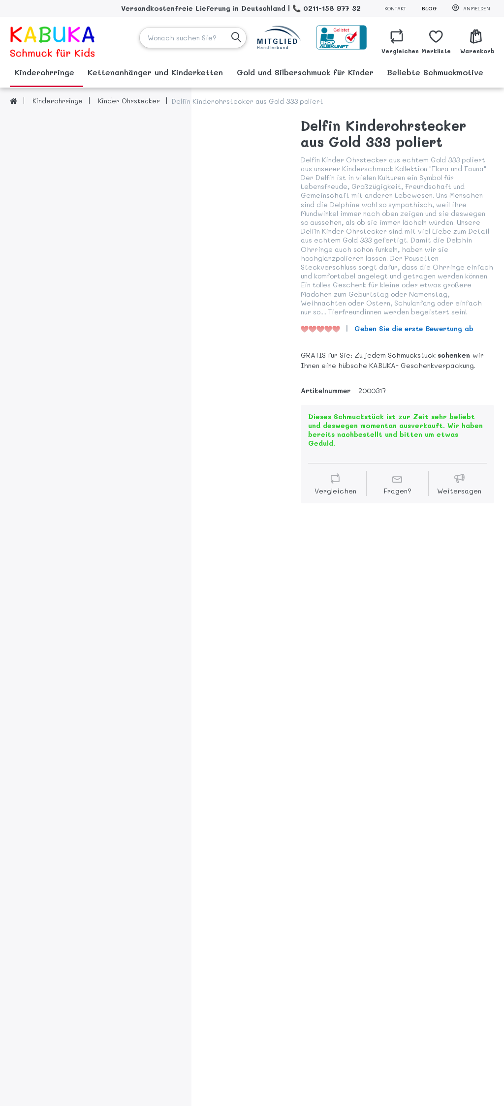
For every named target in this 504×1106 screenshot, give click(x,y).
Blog (429, 8)
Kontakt (395, 8)
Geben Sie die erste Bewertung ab (413, 328)
